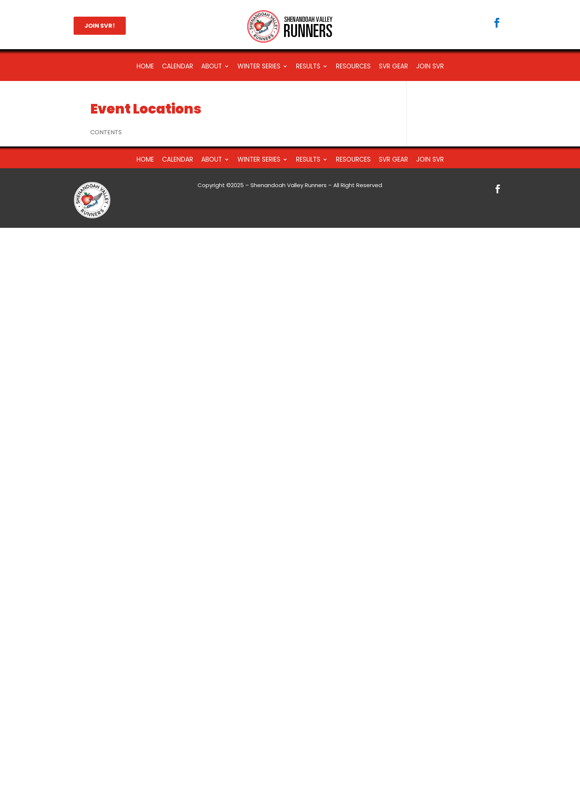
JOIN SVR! (99, 25)
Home (145, 67)
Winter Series (258, 67)
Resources (353, 67)
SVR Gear (393, 67)
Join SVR (430, 67)
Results (308, 67)
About (211, 67)
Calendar (177, 67)
